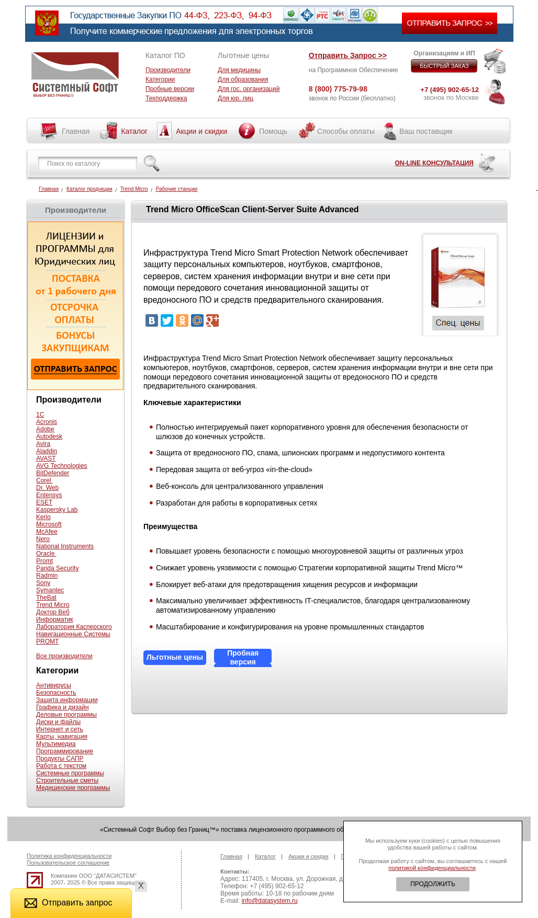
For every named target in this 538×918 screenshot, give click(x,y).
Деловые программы (66, 714)
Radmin (47, 575)
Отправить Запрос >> (348, 55)
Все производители (64, 656)
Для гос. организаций (248, 89)
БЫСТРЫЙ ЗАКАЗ (444, 66)
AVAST (46, 458)
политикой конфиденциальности (431, 868)
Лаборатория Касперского (74, 626)
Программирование (64, 751)
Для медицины (239, 70)
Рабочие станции (177, 189)
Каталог (134, 131)
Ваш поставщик (426, 131)
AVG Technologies (61, 465)
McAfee (47, 531)
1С (40, 414)
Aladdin (46, 451)
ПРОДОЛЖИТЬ (432, 884)
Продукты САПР (59, 758)
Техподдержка (166, 98)
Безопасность (56, 692)
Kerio (43, 517)
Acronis (46, 422)
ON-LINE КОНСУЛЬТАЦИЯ (434, 163)
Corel (44, 480)
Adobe (45, 429)
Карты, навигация (61, 736)
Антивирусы (53, 685)
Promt (44, 561)
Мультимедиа (55, 744)
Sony (43, 583)
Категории (160, 79)
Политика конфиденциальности (69, 856)
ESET (44, 502)
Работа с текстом (61, 766)
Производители (167, 70)
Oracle (46, 553)
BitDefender (52, 473)
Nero (43, 539)
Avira (43, 443)
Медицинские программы (73, 787)
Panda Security (57, 568)
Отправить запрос (68, 902)
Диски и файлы (58, 722)
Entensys (49, 495)
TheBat (46, 597)
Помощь (273, 131)
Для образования (243, 79)
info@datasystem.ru (270, 900)
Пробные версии (169, 89)
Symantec (50, 590)
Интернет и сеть (59, 729)
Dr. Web (47, 487)
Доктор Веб (53, 612)
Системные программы (70, 773)
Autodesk (49, 436)
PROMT (47, 641)
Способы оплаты (346, 131)
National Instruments (65, 546)
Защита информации (67, 700)
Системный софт (75, 74)
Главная (75, 131)
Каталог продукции (89, 189)
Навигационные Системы (73, 634)
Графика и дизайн (62, 707)
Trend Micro (134, 189)
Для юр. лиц (235, 98)
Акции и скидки (201, 131)
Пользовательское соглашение (68, 862)
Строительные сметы (67, 780)
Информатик (54, 619)
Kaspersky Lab (56, 509)
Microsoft (49, 524)
